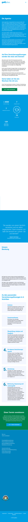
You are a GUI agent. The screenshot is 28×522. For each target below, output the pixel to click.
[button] (25, 2)
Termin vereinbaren (6, 435)
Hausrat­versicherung (6, 448)
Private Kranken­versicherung (7, 441)
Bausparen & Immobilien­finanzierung (9, 449)
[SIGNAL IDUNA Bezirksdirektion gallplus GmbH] (6, 2)
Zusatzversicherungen (6, 452)
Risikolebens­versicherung (7, 444)
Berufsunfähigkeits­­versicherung (8, 443)
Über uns (3, 434)
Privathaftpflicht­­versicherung (7, 440)
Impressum (4, 513)
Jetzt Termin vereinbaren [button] (9, 91)
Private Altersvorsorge (6, 451)
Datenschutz (10, 513)
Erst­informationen (18, 513)
